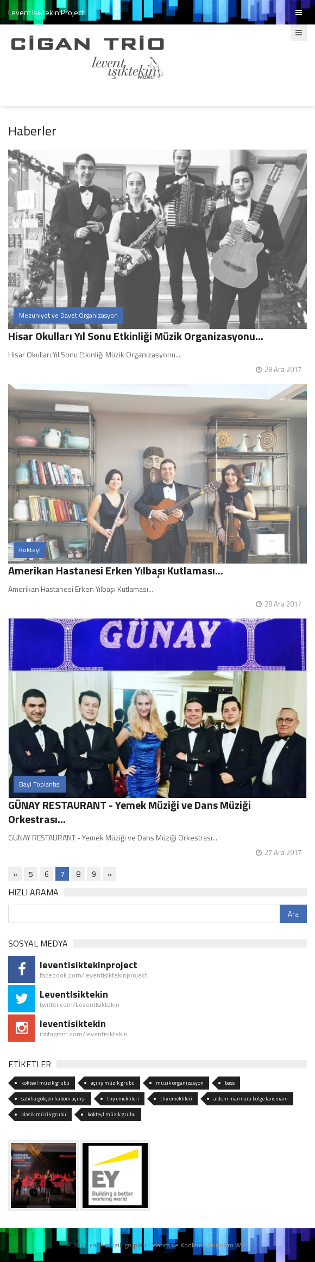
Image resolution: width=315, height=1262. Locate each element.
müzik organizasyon (180, 1083)
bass (230, 1083)
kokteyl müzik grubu (45, 1083)
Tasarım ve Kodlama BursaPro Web (198, 1245)
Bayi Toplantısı (40, 784)
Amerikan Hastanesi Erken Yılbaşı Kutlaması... (115, 570)
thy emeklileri (123, 1098)
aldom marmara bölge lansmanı (250, 1098)
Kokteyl (30, 550)
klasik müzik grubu (43, 1114)
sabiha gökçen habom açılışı (53, 1098)
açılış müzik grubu (113, 1083)
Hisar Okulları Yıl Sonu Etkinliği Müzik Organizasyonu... (135, 335)
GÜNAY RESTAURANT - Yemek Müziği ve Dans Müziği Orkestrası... (129, 811)
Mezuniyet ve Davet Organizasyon (68, 315)
